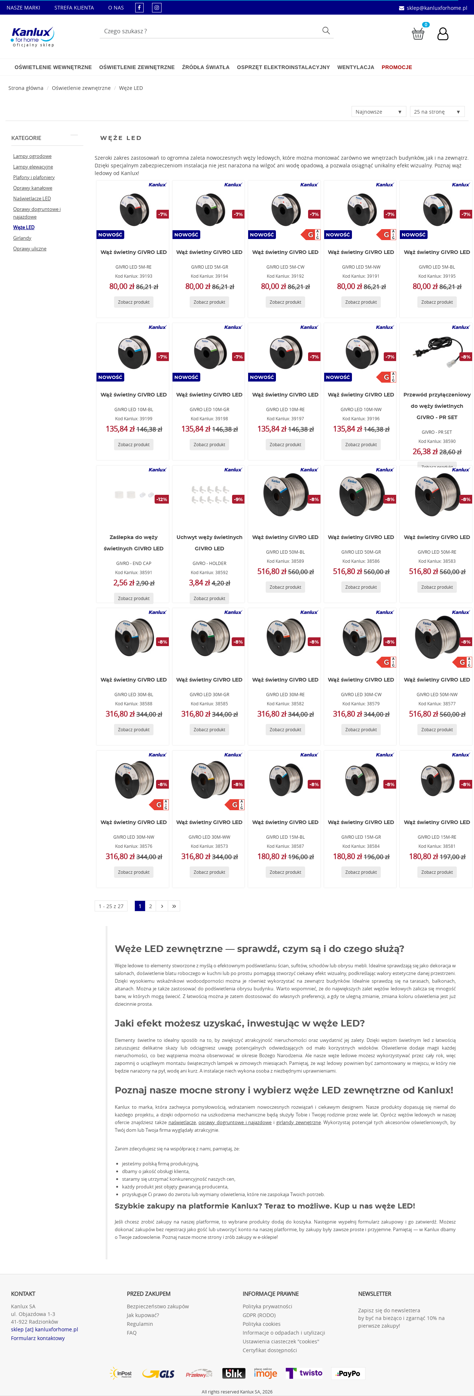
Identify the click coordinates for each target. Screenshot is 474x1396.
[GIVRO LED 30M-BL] (132, 637)
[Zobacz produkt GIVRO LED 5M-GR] (209, 302)
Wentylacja (355, 67)
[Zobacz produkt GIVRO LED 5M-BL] (437, 302)
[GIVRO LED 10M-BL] (132, 352)
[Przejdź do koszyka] (418, 33)
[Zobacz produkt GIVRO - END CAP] (133, 598)
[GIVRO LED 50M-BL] (284, 494)
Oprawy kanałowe (32, 188)
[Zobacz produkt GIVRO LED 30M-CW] (361, 729)
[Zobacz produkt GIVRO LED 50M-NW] (437, 729)
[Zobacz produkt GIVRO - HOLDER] (209, 598)
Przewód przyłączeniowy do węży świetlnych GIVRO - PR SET (437, 406)
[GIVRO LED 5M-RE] (132, 209)
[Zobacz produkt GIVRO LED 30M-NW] (133, 872)
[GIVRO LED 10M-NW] (360, 352)
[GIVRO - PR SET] (436, 352)
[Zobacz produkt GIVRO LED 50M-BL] (285, 587)
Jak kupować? (143, 1315)
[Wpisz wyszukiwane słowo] (217, 31)
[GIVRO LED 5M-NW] (360, 209)
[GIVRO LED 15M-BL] (284, 779)
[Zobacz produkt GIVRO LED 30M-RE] (285, 729)
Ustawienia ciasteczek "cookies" (281, 1341)
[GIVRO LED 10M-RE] (284, 352)
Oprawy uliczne (29, 248)
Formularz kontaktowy (38, 1338)
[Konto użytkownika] (446, 34)
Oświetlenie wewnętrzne (53, 67)
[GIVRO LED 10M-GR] (208, 352)
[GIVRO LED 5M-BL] (436, 209)
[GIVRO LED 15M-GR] (360, 779)
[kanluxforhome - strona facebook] (139, 7)
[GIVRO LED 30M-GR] (208, 637)
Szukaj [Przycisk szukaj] (327, 30)
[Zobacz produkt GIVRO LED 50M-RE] (437, 587)
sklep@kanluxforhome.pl (437, 7)
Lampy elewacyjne (33, 166)
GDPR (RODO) (259, 1315)
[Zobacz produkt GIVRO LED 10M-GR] (209, 444)
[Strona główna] (25, 87)
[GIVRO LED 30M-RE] (284, 637)
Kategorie (44, 137)
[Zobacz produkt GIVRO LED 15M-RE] (437, 872)
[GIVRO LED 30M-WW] (208, 779)
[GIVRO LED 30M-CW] (360, 637)
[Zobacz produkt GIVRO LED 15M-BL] (285, 872)
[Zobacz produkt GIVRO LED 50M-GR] (361, 587)
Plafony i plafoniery (34, 177)
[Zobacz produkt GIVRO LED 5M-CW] (285, 302)
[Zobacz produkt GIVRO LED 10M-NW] (361, 444)
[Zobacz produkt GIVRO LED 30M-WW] (209, 872)
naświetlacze (182, 1122)
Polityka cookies (262, 1323)
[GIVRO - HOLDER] (208, 494)
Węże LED (131, 87)
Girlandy (22, 238)
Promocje (397, 67)
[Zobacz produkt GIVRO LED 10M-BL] (133, 444)
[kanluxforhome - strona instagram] (157, 7)
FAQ (132, 1332)
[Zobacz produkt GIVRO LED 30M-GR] (209, 729)
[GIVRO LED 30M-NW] (132, 779)
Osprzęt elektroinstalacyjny (283, 67)
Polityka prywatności (267, 1306)
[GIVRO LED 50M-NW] (436, 637)
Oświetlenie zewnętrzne (137, 67)
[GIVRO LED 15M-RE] (436, 779)
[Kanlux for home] (32, 35)
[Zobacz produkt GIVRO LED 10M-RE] (285, 444)
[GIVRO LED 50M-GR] (360, 494)
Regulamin (140, 1323)
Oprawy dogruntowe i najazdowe (37, 213)
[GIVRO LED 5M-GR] (208, 209)
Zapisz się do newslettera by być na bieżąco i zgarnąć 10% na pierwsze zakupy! (401, 1318)
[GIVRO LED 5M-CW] (284, 209)
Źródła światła (206, 67)
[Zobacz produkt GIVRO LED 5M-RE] (133, 302)
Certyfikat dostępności (270, 1350)
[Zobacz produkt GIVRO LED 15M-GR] (361, 872)
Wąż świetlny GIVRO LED (134, 252)
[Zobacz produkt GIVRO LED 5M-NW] (361, 302)
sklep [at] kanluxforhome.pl (44, 1329)
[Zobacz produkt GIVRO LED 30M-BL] (133, 729)
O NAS (116, 7)
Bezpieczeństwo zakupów (158, 1306)
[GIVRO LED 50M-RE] (436, 494)
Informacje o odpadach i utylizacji (284, 1332)
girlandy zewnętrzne (298, 1122)
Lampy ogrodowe (32, 156)
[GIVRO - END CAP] (132, 494)
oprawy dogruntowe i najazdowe (235, 1122)
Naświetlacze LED (32, 198)
